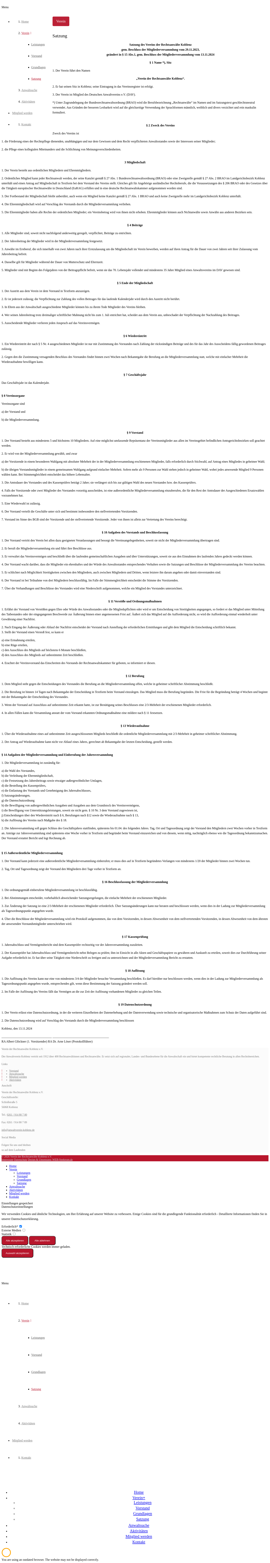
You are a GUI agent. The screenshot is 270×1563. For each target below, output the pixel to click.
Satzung (22, 1183)
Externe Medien (13, 1230)
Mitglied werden (18, 1076)
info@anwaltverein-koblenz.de (18, 1130)
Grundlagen (24, 1179)
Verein (13, 1169)
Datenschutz (20, 1159)
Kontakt (14, 1196)
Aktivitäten (15, 1079)
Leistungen (23, 1172)
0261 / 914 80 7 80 (17, 1114)
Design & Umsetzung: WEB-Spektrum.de (50, 1159)
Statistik (8, 1234)
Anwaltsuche (17, 1186)
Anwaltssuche (16, 1073)
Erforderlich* (12, 1226)
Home (13, 1166)
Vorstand (14, 1070)
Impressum (7, 1159)
